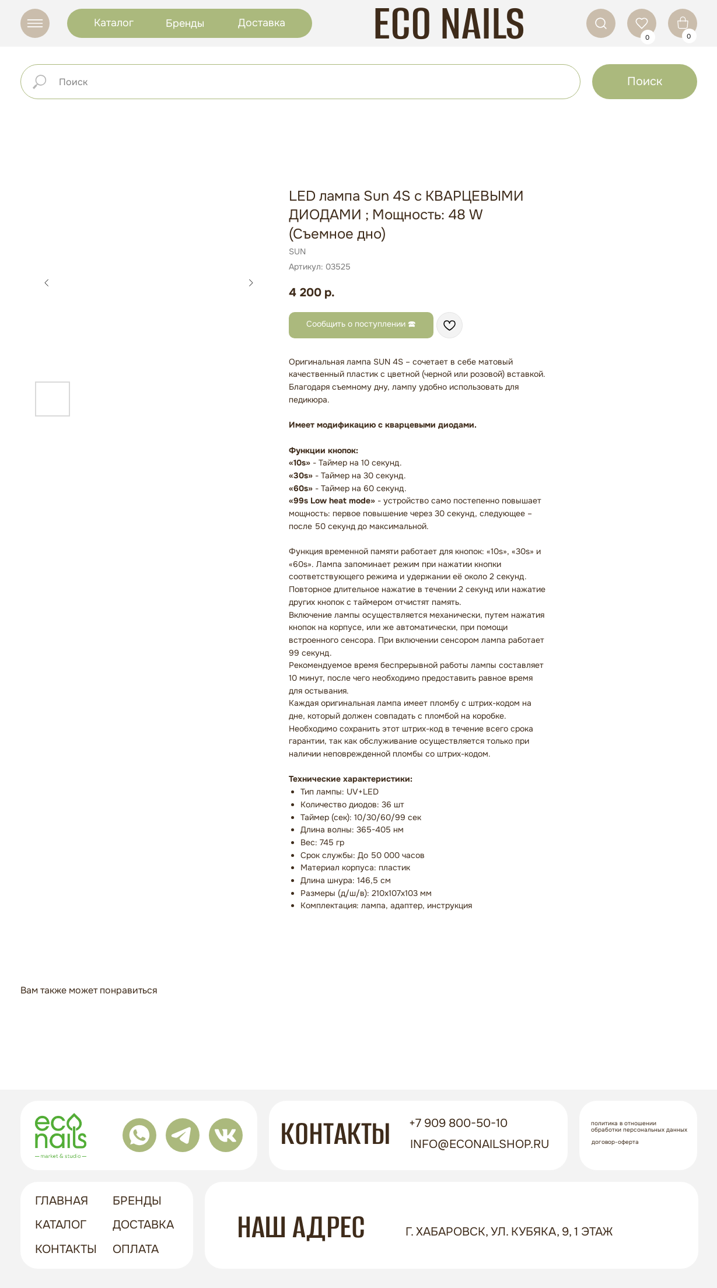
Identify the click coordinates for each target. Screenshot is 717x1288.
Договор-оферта (611, 1142)
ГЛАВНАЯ (58, 1201)
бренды (133, 1201)
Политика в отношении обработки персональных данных (635, 1126)
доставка (139, 1224)
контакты (62, 1249)
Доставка (258, 22)
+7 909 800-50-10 (454, 1123)
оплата (132, 1249)
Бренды (181, 23)
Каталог (110, 22)
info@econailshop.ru (476, 1144)
